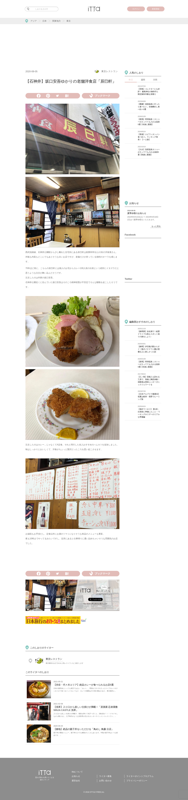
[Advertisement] (94, 43)
